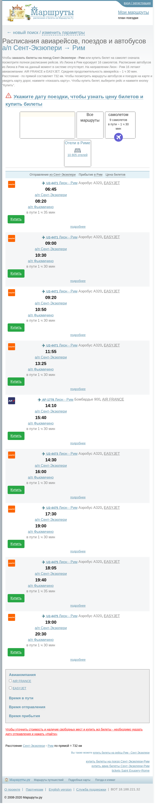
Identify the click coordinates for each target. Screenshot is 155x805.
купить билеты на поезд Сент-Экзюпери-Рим (118, 761)
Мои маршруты (133, 12)
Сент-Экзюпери (34, 745)
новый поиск (25, 32)
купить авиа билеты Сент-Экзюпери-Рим (121, 766)
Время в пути (21, 698)
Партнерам (34, 789)
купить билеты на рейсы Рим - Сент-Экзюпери (121, 752)
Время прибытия (24, 716)
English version (60, 789)
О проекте (12, 789)
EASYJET (112, 183)
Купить (16, 219)
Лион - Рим (59, 183)
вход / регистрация (137, 3)
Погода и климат (105, 779)
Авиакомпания (22, 675)
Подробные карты (79, 779)
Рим (51, 745)
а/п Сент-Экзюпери (51, 195)
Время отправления (27, 707)
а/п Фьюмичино (41, 207)
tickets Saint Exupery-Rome (131, 770)
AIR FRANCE (113, 399)
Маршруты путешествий (48, 779)
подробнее (77, 226)
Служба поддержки (91, 789)
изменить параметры (63, 32)
